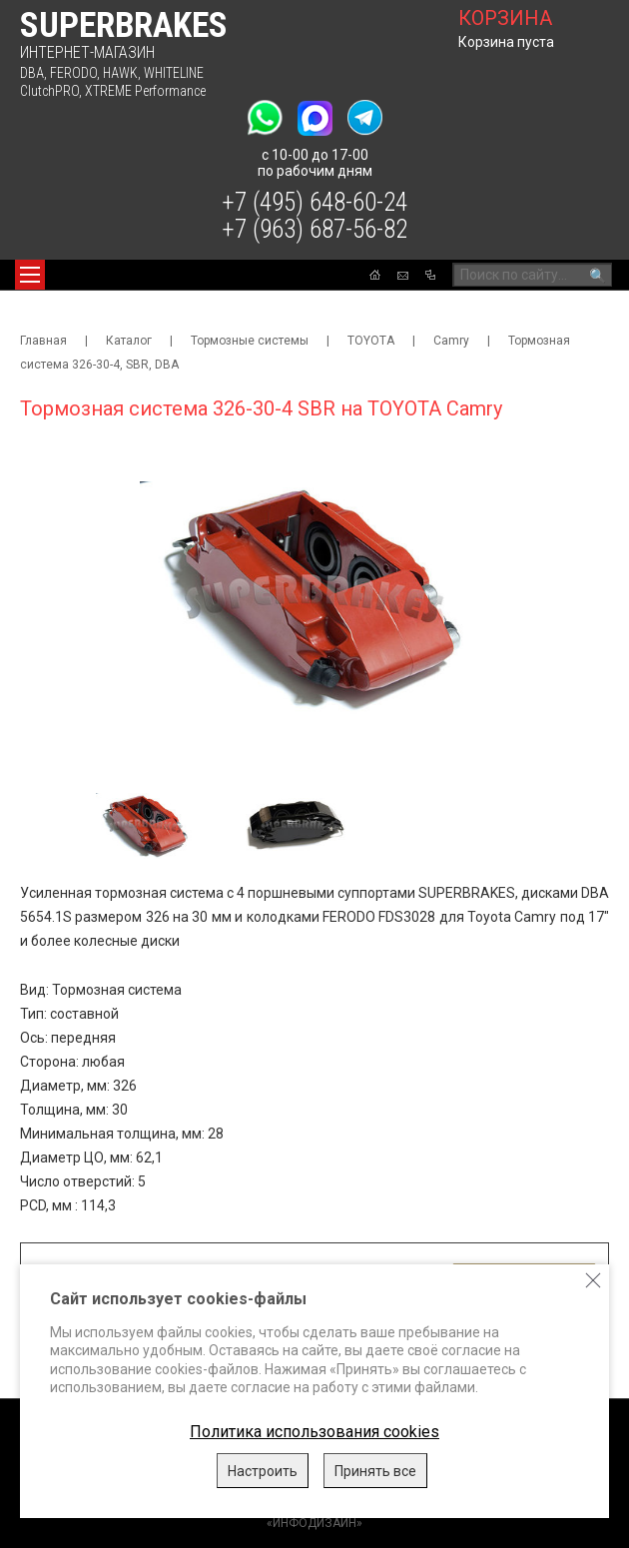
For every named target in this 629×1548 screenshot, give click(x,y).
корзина (505, 18)
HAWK (120, 73)
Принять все (375, 1471)
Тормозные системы (250, 341)
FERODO (73, 73)
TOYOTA (370, 341)
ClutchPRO (49, 91)
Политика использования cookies (314, 1431)
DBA (32, 73)
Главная (43, 341)
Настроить (263, 1471)
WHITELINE (174, 73)
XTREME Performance (145, 91)
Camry (451, 341)
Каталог (129, 341)
